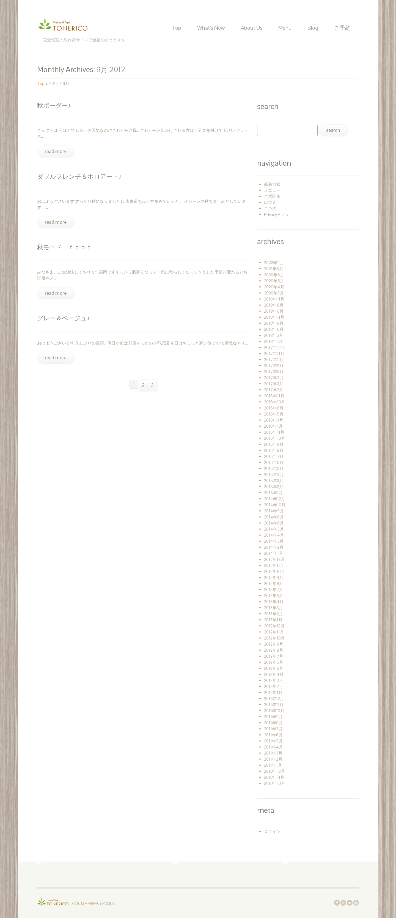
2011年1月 (273, 765)
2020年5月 (274, 280)
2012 (53, 83)
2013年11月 (274, 565)
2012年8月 (273, 650)
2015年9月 (274, 444)
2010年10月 (274, 783)
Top (176, 27)
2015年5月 (274, 468)
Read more (56, 151)
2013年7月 (273, 589)
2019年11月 (274, 299)
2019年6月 (274, 311)
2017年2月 (273, 389)
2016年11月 (274, 395)
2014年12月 (274, 498)
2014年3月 (274, 541)
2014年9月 (274, 510)
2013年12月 (274, 559)
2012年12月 (274, 626)
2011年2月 (273, 759)
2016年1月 (273, 426)
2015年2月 (273, 486)
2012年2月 (273, 686)
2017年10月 (274, 359)
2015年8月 (274, 450)
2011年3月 (273, 753)
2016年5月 (274, 414)
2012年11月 (274, 632)
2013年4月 (274, 601)
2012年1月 (273, 692)
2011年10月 (274, 710)
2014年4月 (274, 535)
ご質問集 (272, 196)
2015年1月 (273, 492)
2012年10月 (274, 638)
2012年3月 (273, 680)
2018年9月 (274, 323)
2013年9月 (273, 577)
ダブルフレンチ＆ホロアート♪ (79, 176)
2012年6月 (273, 662)
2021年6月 (273, 268)
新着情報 (272, 184)
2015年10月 (274, 438)
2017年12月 (274, 347)
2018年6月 (274, 329)
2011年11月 (274, 704)
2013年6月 (273, 595)
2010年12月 (274, 771)
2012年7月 (273, 656)
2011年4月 (273, 747)
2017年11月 (274, 353)
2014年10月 (274, 504)
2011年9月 (273, 716)
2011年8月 (273, 722)
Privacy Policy (276, 214)
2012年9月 (273, 644)
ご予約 (342, 27)
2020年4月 (274, 286)
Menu (285, 27)
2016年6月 (274, 408)
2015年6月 (274, 462)
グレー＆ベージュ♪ (63, 318)
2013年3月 (273, 607)
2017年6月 (274, 371)
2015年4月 (274, 474)
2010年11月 (274, 777)
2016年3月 (273, 420)
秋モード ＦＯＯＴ (64, 247)
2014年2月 (274, 547)
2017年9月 (274, 365)
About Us (251, 27)
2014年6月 (274, 523)
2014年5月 (274, 529)
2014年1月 (273, 553)
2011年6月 (273, 734)
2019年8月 (274, 305)
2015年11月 (274, 432)
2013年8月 (273, 583)
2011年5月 (273, 741)
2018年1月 (273, 341)
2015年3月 (273, 480)
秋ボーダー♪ (54, 105)
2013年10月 (274, 571)
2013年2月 (273, 613)
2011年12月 (274, 698)
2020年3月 (274, 293)
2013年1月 (273, 619)
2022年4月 (274, 262)
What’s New (211, 27)
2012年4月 (274, 674)
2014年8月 (274, 517)
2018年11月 (274, 317)
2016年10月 (274, 402)
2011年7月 (273, 728)
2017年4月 (274, 377)
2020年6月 (274, 274)
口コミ (270, 202)
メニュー (272, 190)
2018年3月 (273, 335)
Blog (312, 27)
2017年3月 (273, 383)
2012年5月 (273, 668)
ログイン (272, 831)
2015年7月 (274, 456)
